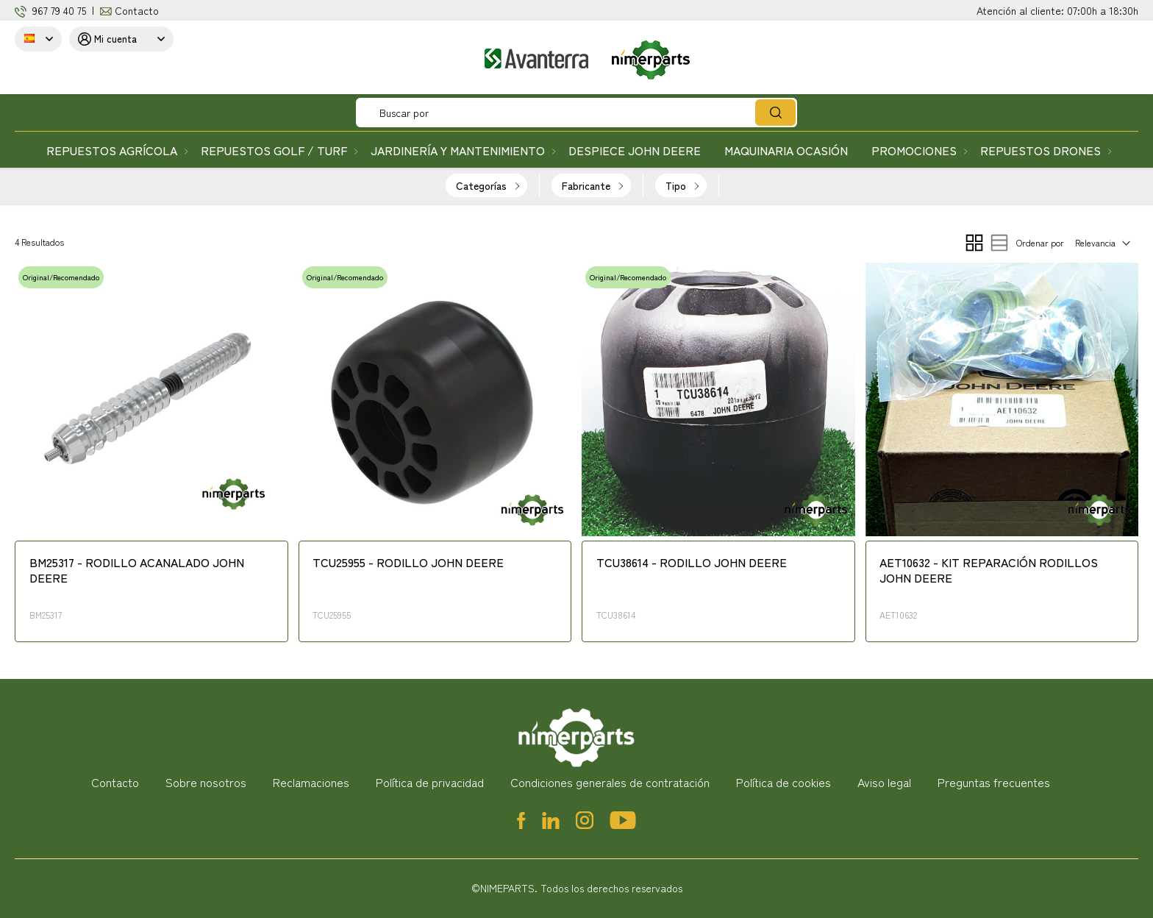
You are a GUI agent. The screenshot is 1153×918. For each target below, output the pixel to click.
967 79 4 (50, 10)
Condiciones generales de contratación (610, 782)
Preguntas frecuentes (994, 782)
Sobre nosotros (205, 782)
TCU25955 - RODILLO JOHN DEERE (408, 563)
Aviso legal (884, 782)
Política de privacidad (430, 782)
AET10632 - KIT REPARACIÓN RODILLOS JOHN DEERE (988, 570)
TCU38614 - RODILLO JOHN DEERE (691, 563)
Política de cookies (783, 782)
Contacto (137, 10)
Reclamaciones (311, 782)
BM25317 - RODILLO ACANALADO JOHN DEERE (136, 570)
